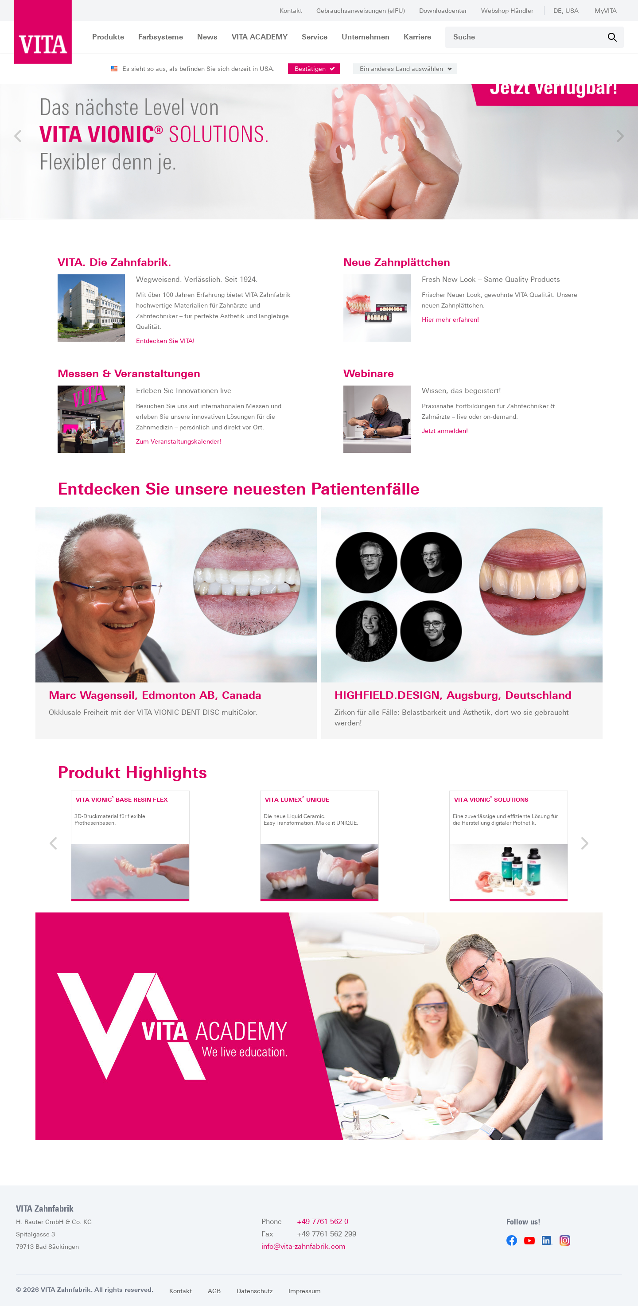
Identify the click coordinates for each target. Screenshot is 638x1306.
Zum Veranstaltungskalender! (178, 441)
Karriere (417, 37)
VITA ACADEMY (260, 37)
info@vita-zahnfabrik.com (303, 1246)
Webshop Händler (507, 10)
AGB (214, 1290)
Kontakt (291, 10)
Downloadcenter (443, 10)
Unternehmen (365, 37)
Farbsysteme (160, 37)
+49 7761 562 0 (322, 1221)
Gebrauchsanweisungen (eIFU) (360, 10)
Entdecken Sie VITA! (165, 341)
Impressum (304, 1290)
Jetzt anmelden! (445, 431)
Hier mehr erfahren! (450, 320)
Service (314, 37)
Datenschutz (254, 1290)
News (207, 37)
